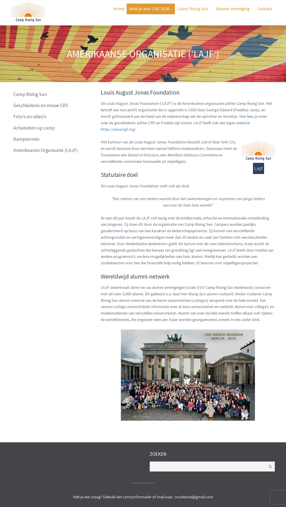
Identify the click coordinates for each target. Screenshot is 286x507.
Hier (242, 116)
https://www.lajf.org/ (118, 129)
